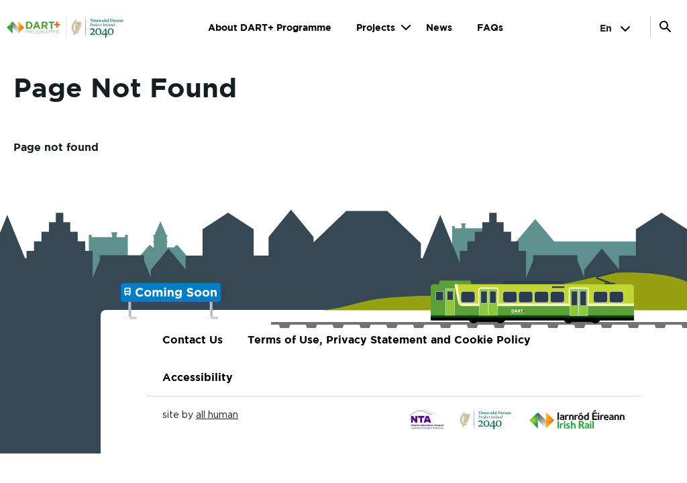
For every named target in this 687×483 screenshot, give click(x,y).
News (439, 27)
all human (217, 414)
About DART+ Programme (269, 27)
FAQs (490, 27)
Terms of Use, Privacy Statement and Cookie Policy (389, 339)
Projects (375, 27)
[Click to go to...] (427, 420)
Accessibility (197, 377)
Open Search (665, 27)
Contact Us (192, 339)
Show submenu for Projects (405, 27)
